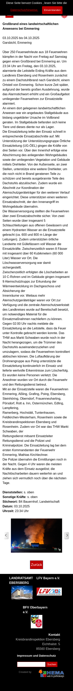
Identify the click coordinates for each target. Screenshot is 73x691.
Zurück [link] (36, 565)
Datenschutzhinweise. (24, 4)
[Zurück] (6, 535)
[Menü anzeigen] (9, 14)
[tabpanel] (36, 267)
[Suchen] (31, 664)
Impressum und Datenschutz (36, 655)
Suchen (51, 664)
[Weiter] (66, 535)
